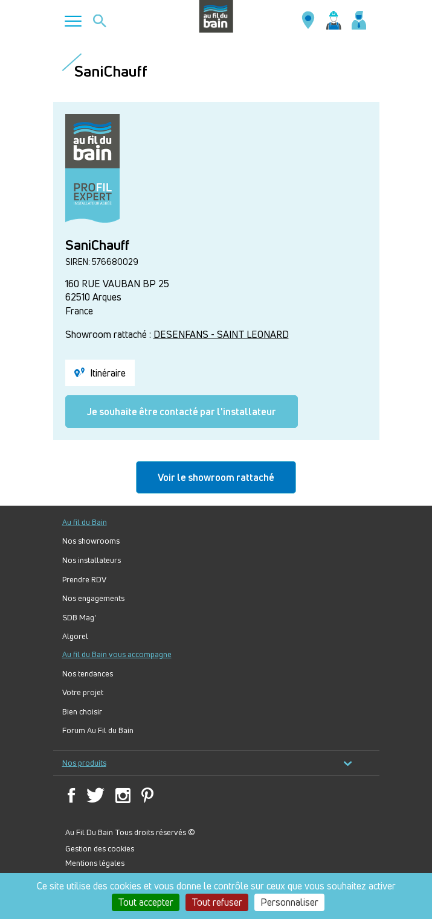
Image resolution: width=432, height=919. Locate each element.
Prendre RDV (84, 580)
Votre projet (82, 692)
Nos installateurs (91, 560)
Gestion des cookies (99, 848)
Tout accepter (145, 902)
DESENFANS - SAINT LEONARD (221, 334)
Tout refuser (217, 902)
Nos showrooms (91, 541)
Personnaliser (289, 902)
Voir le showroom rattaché (216, 477)
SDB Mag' (79, 618)
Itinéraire (100, 373)
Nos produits (207, 763)
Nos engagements (93, 598)
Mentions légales (94, 863)
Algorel (75, 636)
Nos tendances (87, 674)
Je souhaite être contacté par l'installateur (181, 411)
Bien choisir (82, 712)
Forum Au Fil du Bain (98, 730)
